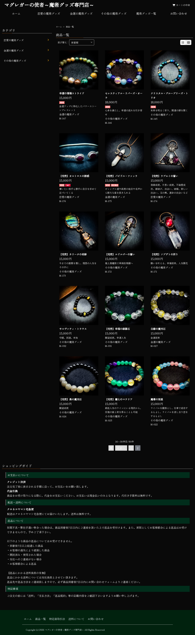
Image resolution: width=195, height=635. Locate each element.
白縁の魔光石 (158, 328)
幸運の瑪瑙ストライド (71, 93)
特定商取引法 (57, 619)
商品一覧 (40, 619)
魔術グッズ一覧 (146, 13)
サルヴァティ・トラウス (73, 328)
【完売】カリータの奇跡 (73, 254)
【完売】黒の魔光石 (70, 399)
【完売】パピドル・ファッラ (121, 176)
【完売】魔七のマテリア (118, 399)
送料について (76, 619)
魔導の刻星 (157, 399)
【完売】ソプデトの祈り (164, 254)
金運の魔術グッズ (81, 13)
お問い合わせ (178, 13)
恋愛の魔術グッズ (48, 13)
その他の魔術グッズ (113, 13)
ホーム (16, 13)
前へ (121, 448)
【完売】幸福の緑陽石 (117, 328)
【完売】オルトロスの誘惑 (74, 176)
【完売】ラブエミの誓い (164, 176)
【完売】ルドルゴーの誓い (120, 254)
